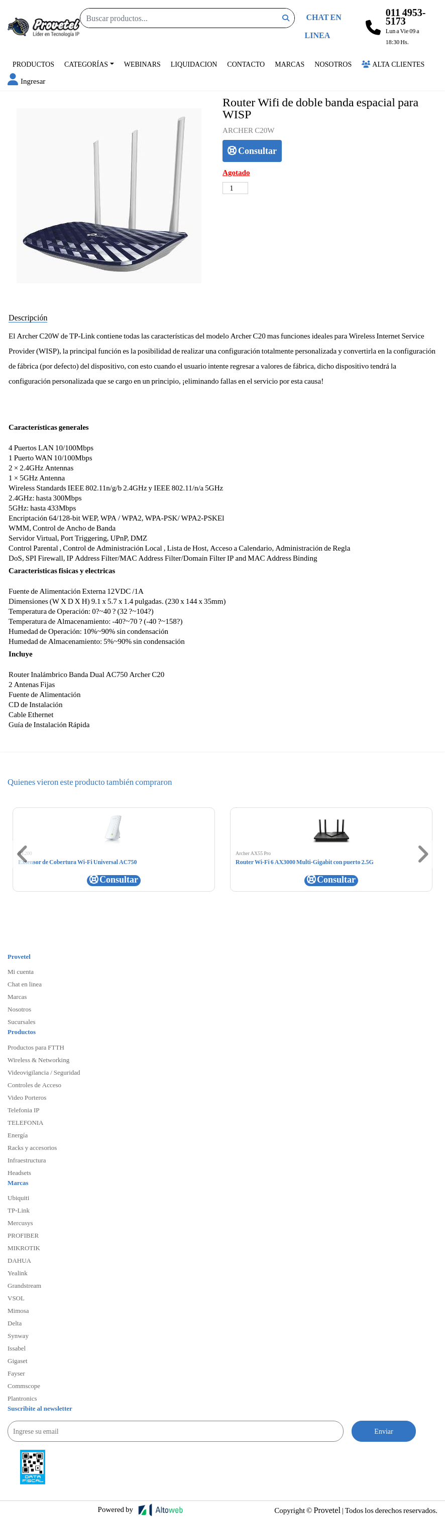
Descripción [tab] (28, 317)
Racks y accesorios (32, 1147)
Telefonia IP (23, 1110)
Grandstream (24, 1285)
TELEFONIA (26, 1122)
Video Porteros (27, 1097)
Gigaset (18, 1361)
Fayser (16, 1373)
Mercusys (20, 1223)
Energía (18, 1135)
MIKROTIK (24, 1248)
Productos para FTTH (36, 1047)
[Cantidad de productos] (235, 188)
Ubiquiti (18, 1198)
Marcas (289, 64)
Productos (33, 64)
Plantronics (22, 1398)
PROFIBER (23, 1235)
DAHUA (19, 1260)
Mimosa (18, 1310)
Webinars (142, 64)
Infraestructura (27, 1160)
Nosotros (333, 64)
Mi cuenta (21, 971)
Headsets (19, 1172)
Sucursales (22, 1022)
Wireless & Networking (38, 1060)
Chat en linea (25, 984)
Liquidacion (194, 64)
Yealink (18, 1273)
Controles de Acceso (34, 1085)
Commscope (24, 1386)
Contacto (246, 64)
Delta (15, 1323)
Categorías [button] (86, 64)
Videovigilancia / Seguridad (44, 1072)
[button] (26, 80)
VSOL (16, 1298)
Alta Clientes (393, 64)
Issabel (17, 1348)
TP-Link (19, 1210)
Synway (18, 1335)
